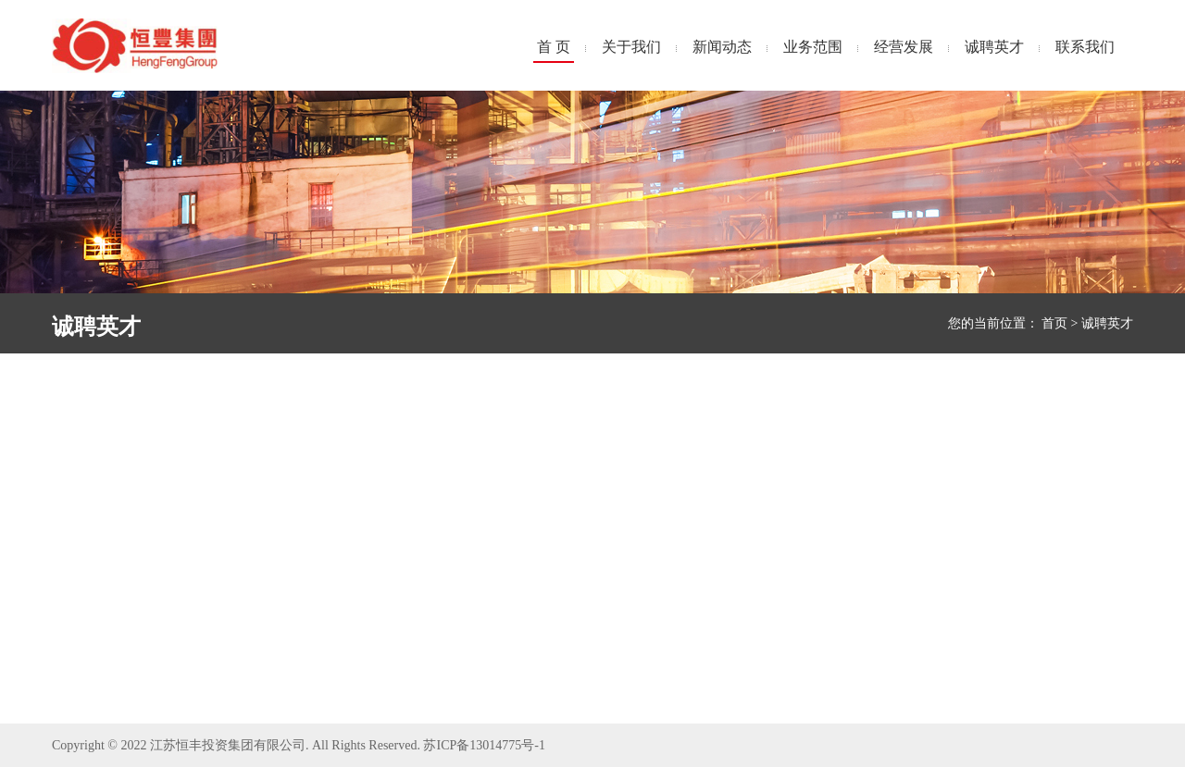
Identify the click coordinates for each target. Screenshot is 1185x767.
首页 (1054, 323)
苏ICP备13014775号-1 (483, 745)
